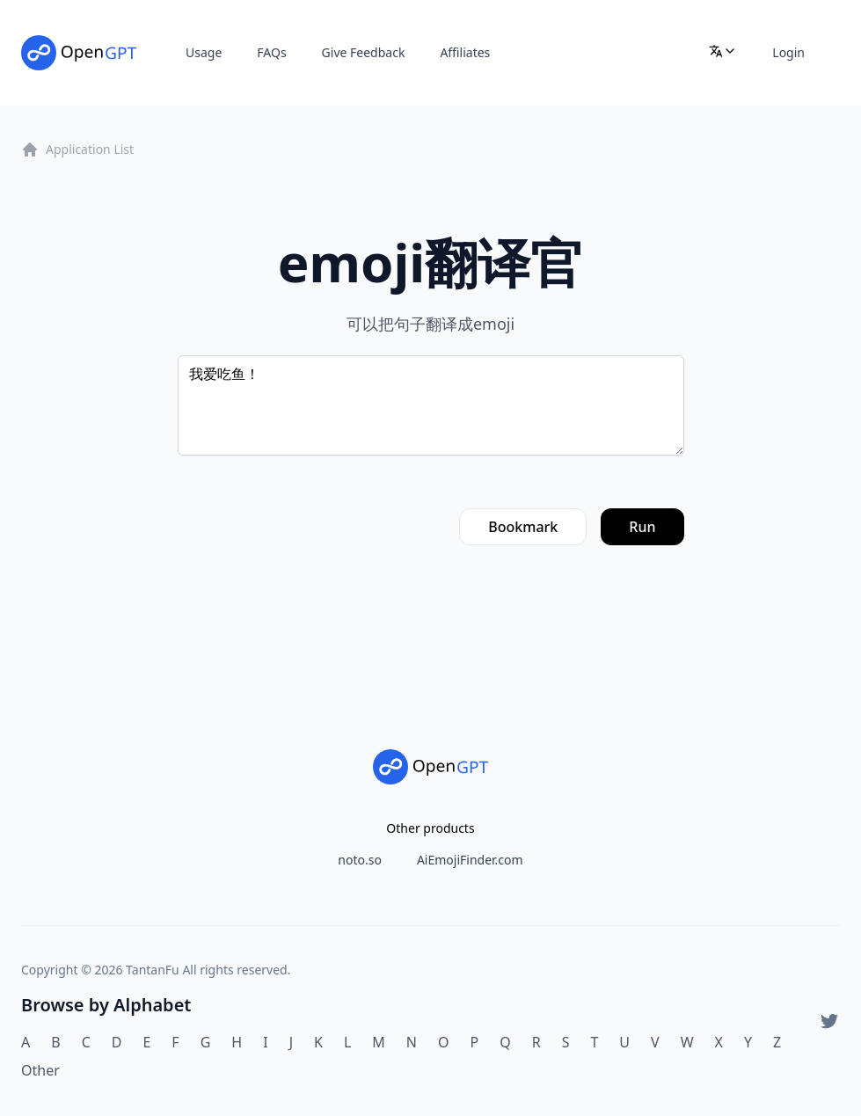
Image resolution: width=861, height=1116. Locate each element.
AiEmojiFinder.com (470, 859)
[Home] (78, 52)
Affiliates (465, 52)
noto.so (360, 859)
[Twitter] (829, 1021)
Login (788, 52)
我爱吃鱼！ (431, 405)
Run (642, 526)
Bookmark (523, 526)
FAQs (271, 52)
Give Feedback (363, 52)
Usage (204, 52)
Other (40, 1070)
